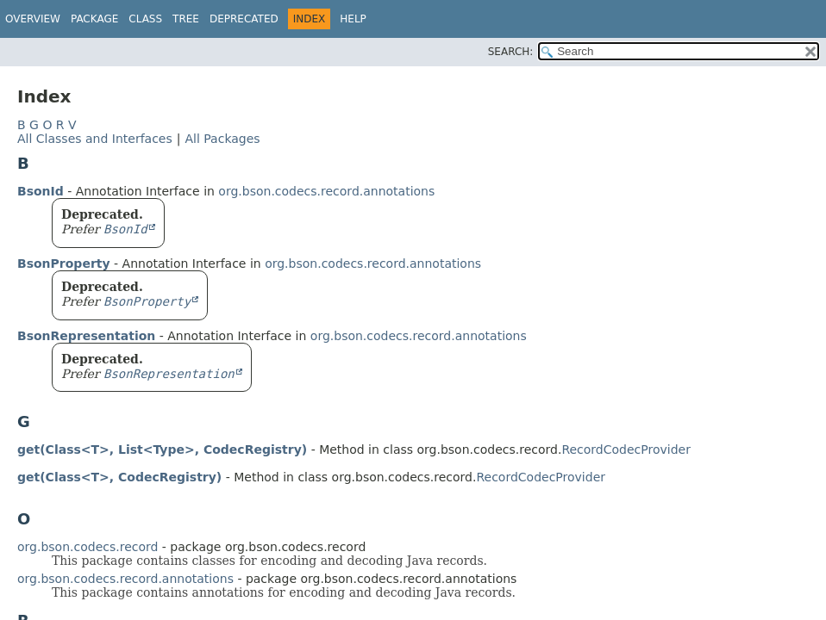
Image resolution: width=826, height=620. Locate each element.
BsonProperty (63, 263)
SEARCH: (511, 52)
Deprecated (244, 19)
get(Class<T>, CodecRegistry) (119, 477)
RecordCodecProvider (626, 449)
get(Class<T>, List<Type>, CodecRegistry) (162, 449)
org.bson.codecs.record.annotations (326, 191)
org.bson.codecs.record (87, 547)
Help (353, 19)
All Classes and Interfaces (94, 139)
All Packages (222, 139)
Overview (32, 19)
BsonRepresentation (86, 336)
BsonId (40, 191)
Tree (185, 19)
